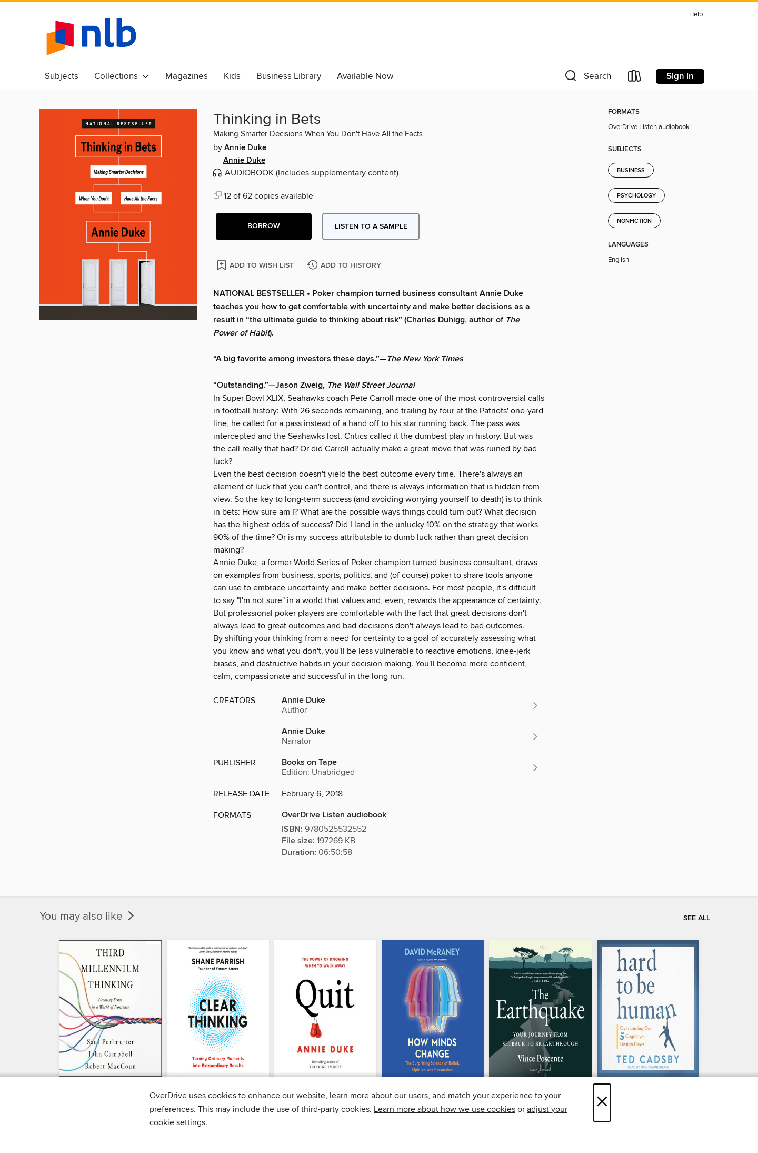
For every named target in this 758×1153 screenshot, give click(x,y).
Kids (232, 76)
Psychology (636, 196)
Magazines (186, 76)
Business (631, 170)
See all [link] (696, 918)
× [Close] (602, 1102)
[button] (587, 78)
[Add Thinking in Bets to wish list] (256, 264)
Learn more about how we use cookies (444, 1109)
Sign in (680, 76)
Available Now (365, 76)
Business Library (288, 76)
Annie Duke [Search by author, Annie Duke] (245, 148)
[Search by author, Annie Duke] (410, 705)
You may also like (87, 916)
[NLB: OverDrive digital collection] (91, 36)
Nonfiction (634, 221)
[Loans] (635, 78)
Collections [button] (121, 76)
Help (696, 14)
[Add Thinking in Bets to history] (345, 265)
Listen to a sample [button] (371, 226)
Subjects (61, 76)
